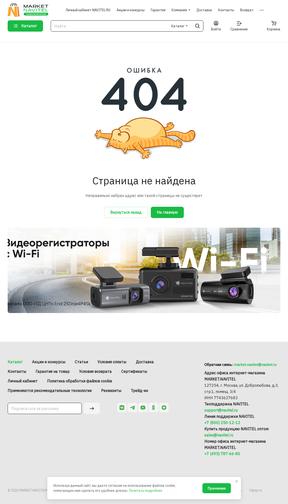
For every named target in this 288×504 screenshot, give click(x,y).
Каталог (15, 361)
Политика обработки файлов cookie (79, 381)
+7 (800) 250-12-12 (222, 422)
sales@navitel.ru (218, 435)
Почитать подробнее (145, 490)
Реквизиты (111, 390)
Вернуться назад (125, 212)
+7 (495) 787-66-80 (222, 453)
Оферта (255, 490)
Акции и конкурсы (48, 361)
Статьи (81, 361)
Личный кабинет (23, 381)
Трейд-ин (139, 390)
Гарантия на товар (53, 371)
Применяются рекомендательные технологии (50, 390)
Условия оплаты (112, 361)
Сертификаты (134, 371)
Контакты (17, 371)
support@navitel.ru (221, 410)
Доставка (145, 361)
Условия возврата (95, 371)
